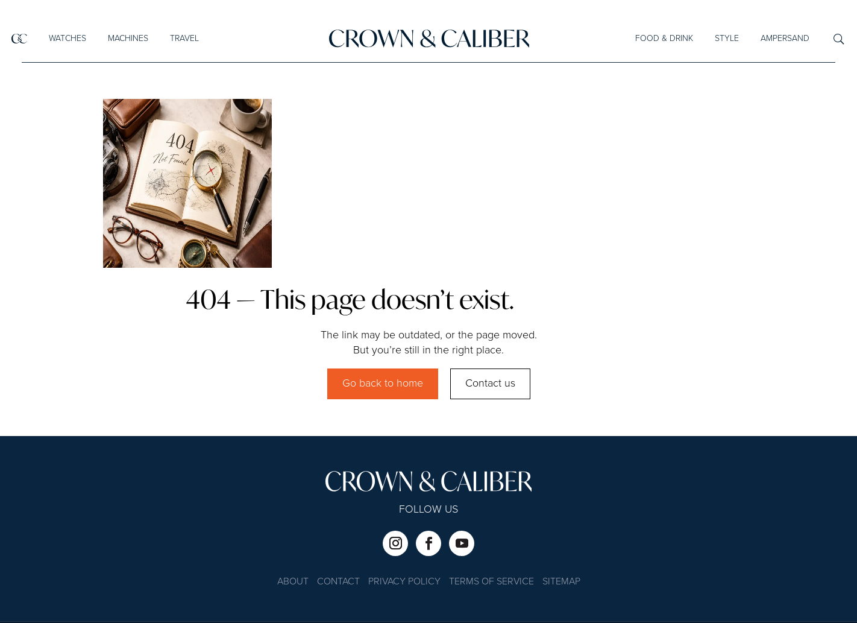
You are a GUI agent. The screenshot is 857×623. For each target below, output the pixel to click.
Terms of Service (491, 582)
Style (727, 38)
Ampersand (785, 38)
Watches (67, 38)
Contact (338, 582)
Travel (184, 38)
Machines (128, 38)
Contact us (490, 383)
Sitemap (561, 582)
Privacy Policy (404, 582)
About (293, 582)
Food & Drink (664, 38)
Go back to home (382, 383)
